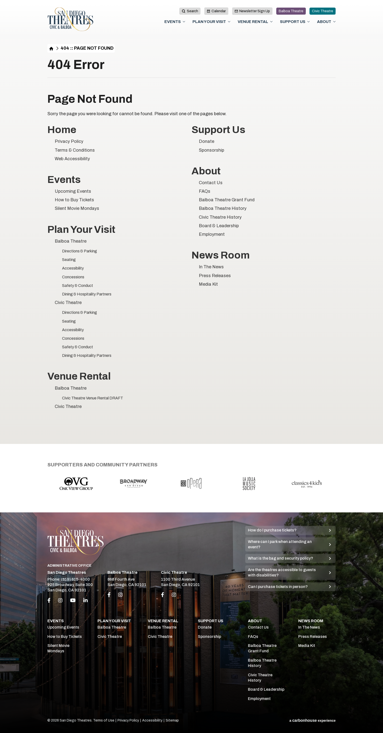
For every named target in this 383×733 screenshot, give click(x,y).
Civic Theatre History (220, 217)
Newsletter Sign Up (252, 11)
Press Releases (215, 275)
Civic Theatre (322, 11)
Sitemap (172, 720)
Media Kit (208, 284)
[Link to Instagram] (120, 594)
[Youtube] (73, 600)
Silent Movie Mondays (77, 208)
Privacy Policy (69, 141)
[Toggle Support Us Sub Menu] (308, 21)
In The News (211, 266)
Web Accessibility (72, 158)
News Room (221, 255)
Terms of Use (103, 720)
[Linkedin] (85, 600)
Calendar (216, 11)
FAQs (204, 191)
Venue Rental (253, 22)
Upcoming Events (73, 191)
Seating (69, 260)
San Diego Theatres (70, 19)
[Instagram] (60, 600)
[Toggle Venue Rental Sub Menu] (271, 21)
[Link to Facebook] (109, 594)
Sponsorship (211, 150)
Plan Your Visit (209, 22)
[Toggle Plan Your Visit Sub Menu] (229, 21)
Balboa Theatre (291, 11)
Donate (206, 141)
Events (172, 22)
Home (51, 48)
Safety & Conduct (77, 285)
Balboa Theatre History (222, 208)
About (324, 22)
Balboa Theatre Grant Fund (227, 199)
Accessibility (73, 268)
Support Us (292, 22)
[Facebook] (49, 600)
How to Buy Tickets (74, 199)
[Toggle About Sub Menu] (334, 21)
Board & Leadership (219, 225)
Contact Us (211, 182)
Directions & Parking (79, 251)
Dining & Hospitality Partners (86, 294)
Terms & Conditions (75, 150)
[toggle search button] (190, 11)
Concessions (73, 277)
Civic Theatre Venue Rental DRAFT (92, 398)
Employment (212, 234)
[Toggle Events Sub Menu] (184, 21)
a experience (312, 720)
